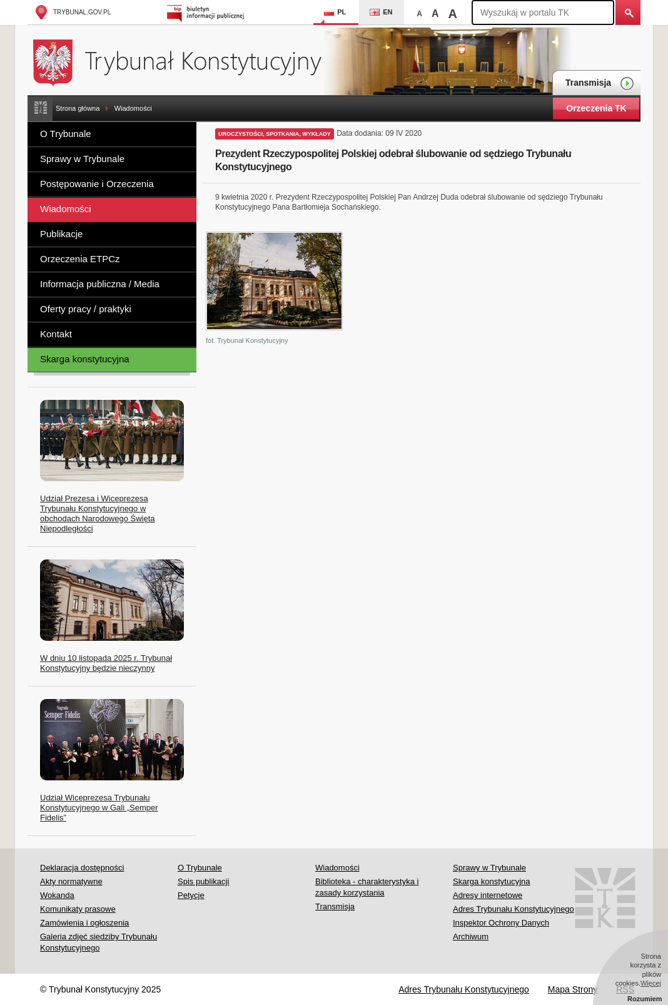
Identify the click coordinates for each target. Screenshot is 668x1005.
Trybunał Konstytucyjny (184, 61)
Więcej (650, 983)
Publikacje (61, 233)
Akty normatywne (71, 881)
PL (335, 12)
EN (381, 12)
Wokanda (57, 895)
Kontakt (56, 334)
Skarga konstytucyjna (84, 359)
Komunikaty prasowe (78, 909)
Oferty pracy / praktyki (85, 309)
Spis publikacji (203, 881)
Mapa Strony (572, 989)
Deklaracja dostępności (82, 867)
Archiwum (470, 936)
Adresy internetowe (487, 895)
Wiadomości (133, 108)
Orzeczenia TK (596, 108)
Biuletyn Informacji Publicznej (207, 12)
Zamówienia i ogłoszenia (84, 922)
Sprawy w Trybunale (82, 158)
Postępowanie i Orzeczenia (97, 183)
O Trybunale (65, 133)
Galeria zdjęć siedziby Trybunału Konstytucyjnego (98, 942)
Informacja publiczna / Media (99, 283)
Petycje (191, 895)
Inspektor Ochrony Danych (501, 922)
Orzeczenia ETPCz (80, 258)
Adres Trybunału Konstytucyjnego (513, 909)
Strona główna (77, 108)
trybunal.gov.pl (72, 12)
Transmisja (599, 83)
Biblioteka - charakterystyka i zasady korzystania (366, 887)
